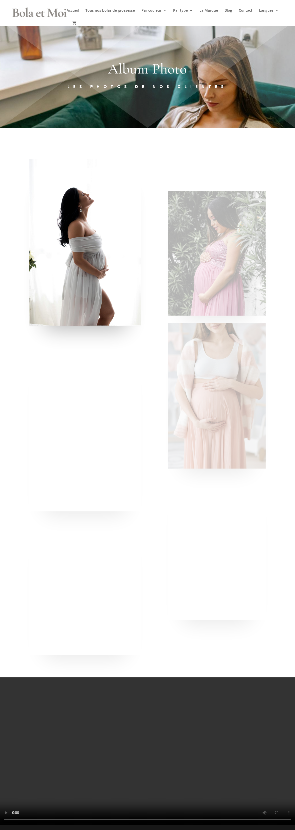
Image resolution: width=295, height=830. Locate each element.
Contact (245, 11)
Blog (228, 11)
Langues (266, 11)
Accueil (73, 11)
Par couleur (151, 11)
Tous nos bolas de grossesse (110, 11)
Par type (180, 11)
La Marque (208, 11)
